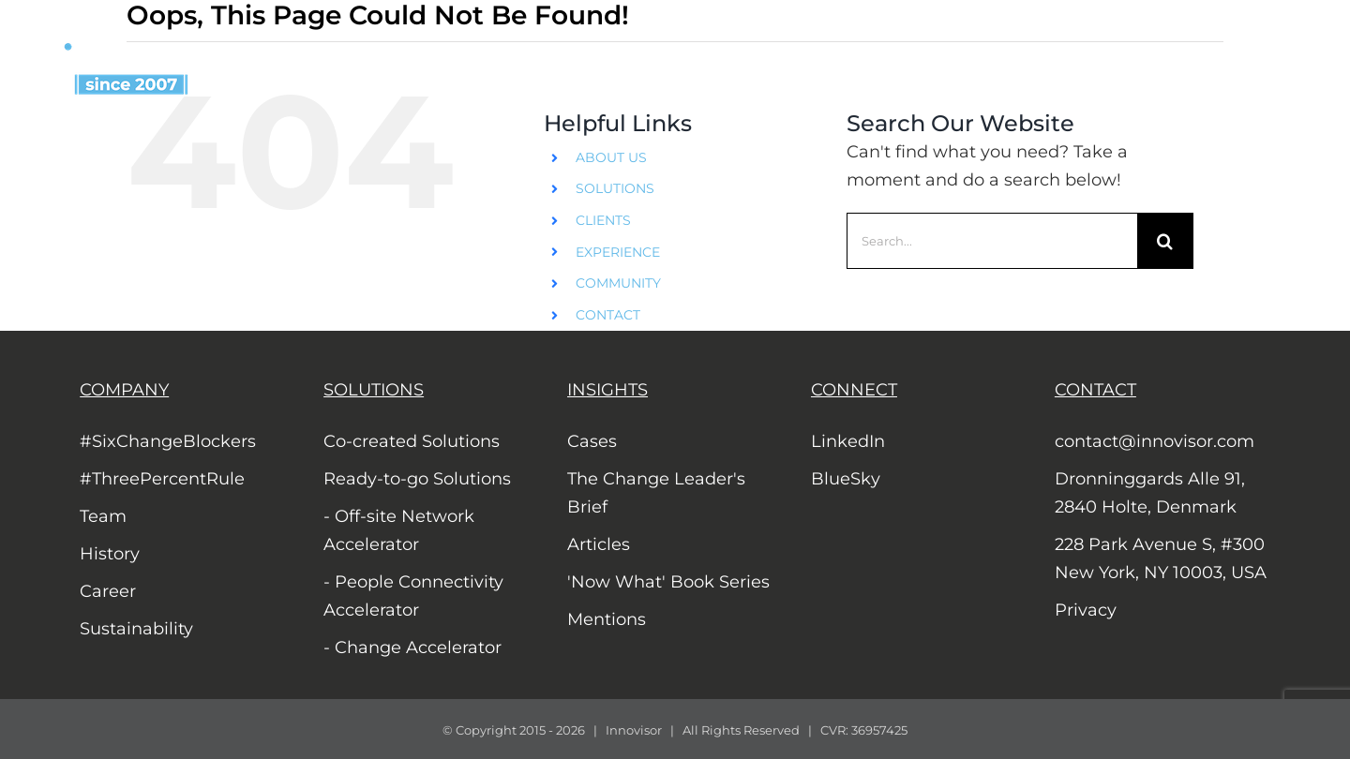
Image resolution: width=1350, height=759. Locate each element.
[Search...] (992, 241)
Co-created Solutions (411, 441)
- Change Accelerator (412, 647)
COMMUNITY (618, 283)
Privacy (1086, 610)
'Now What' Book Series (668, 582)
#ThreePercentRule (162, 479)
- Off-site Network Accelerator (398, 530)
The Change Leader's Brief (656, 493)
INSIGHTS (607, 390)
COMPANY (124, 390)
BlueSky (845, 479)
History (110, 553)
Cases (592, 441)
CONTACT (608, 314)
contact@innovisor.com (1154, 441)
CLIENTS (603, 220)
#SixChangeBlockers (168, 441)
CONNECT (854, 390)
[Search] (1165, 241)
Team (103, 516)
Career (108, 591)
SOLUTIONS (615, 188)
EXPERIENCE (618, 252)
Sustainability (136, 628)
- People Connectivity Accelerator (413, 596)
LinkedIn (848, 441)
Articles (598, 544)
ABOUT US (611, 157)
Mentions (606, 619)
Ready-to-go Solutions (417, 479)
